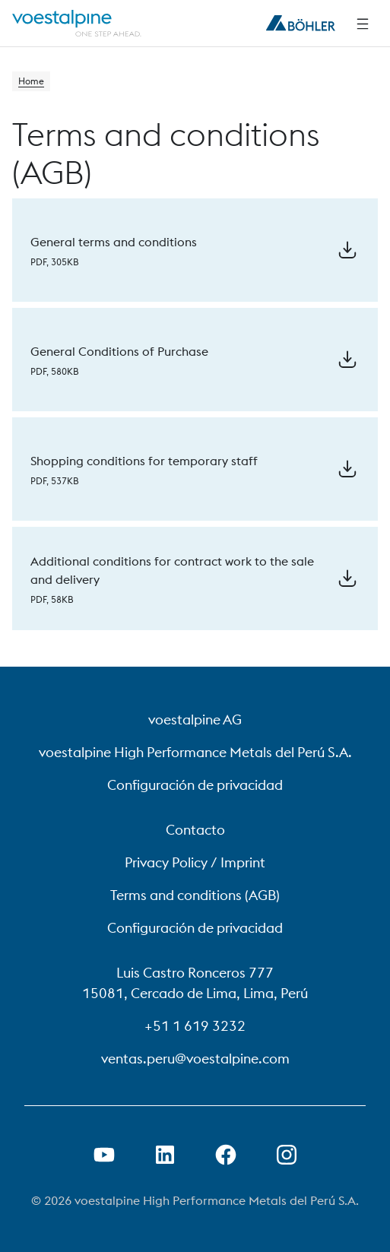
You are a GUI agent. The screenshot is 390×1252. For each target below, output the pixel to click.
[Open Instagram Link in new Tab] (286, 1155)
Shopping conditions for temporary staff (144, 460)
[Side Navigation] (362, 23)
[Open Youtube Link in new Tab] (104, 1155)
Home (31, 81)
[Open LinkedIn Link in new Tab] (165, 1155)
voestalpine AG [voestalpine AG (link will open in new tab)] (195, 719)
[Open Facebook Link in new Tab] (226, 1155)
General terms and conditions (113, 241)
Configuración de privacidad (195, 785)
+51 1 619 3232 (195, 1026)
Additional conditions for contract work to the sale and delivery (172, 570)
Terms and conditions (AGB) (195, 895)
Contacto (195, 829)
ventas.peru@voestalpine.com (195, 1058)
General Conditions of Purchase (119, 351)
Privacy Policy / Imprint (195, 862)
